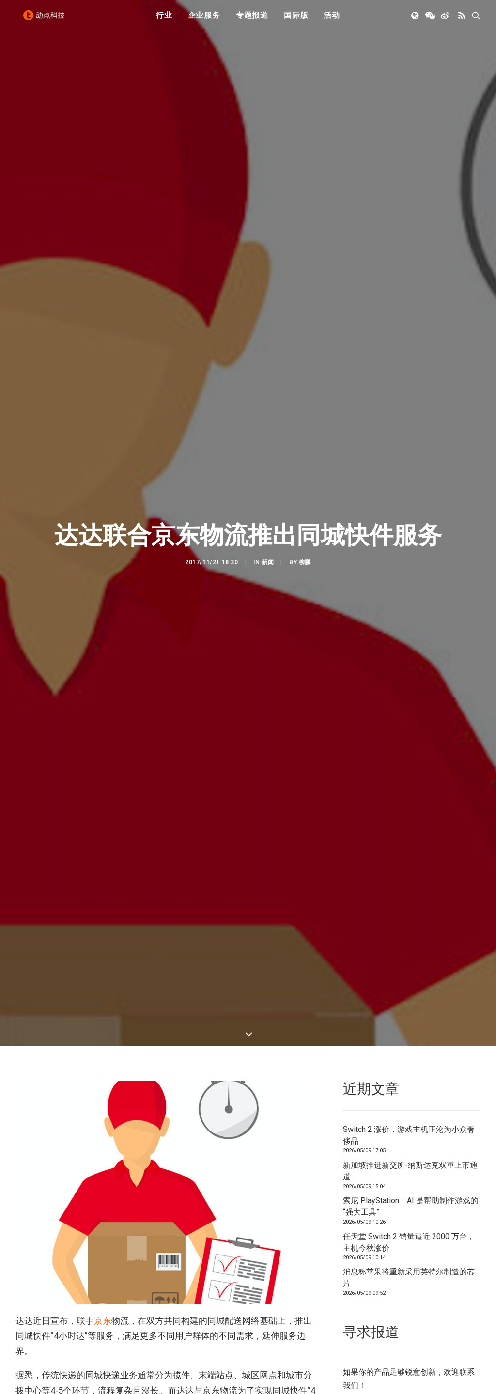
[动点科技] (47, 21)
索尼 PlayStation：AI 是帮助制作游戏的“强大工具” (410, 1078)
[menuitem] (164, 21)
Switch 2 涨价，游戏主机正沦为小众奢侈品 (409, 1007)
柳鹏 (305, 498)
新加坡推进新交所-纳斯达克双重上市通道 (410, 1042)
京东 (102, 1192)
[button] (416, 21)
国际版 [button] (296, 20)
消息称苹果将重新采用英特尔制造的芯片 (409, 1149)
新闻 (268, 498)
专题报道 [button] (252, 20)
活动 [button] (332, 20)
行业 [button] (164, 20)
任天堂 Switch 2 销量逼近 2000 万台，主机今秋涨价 (409, 1113)
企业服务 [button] (204, 20)
